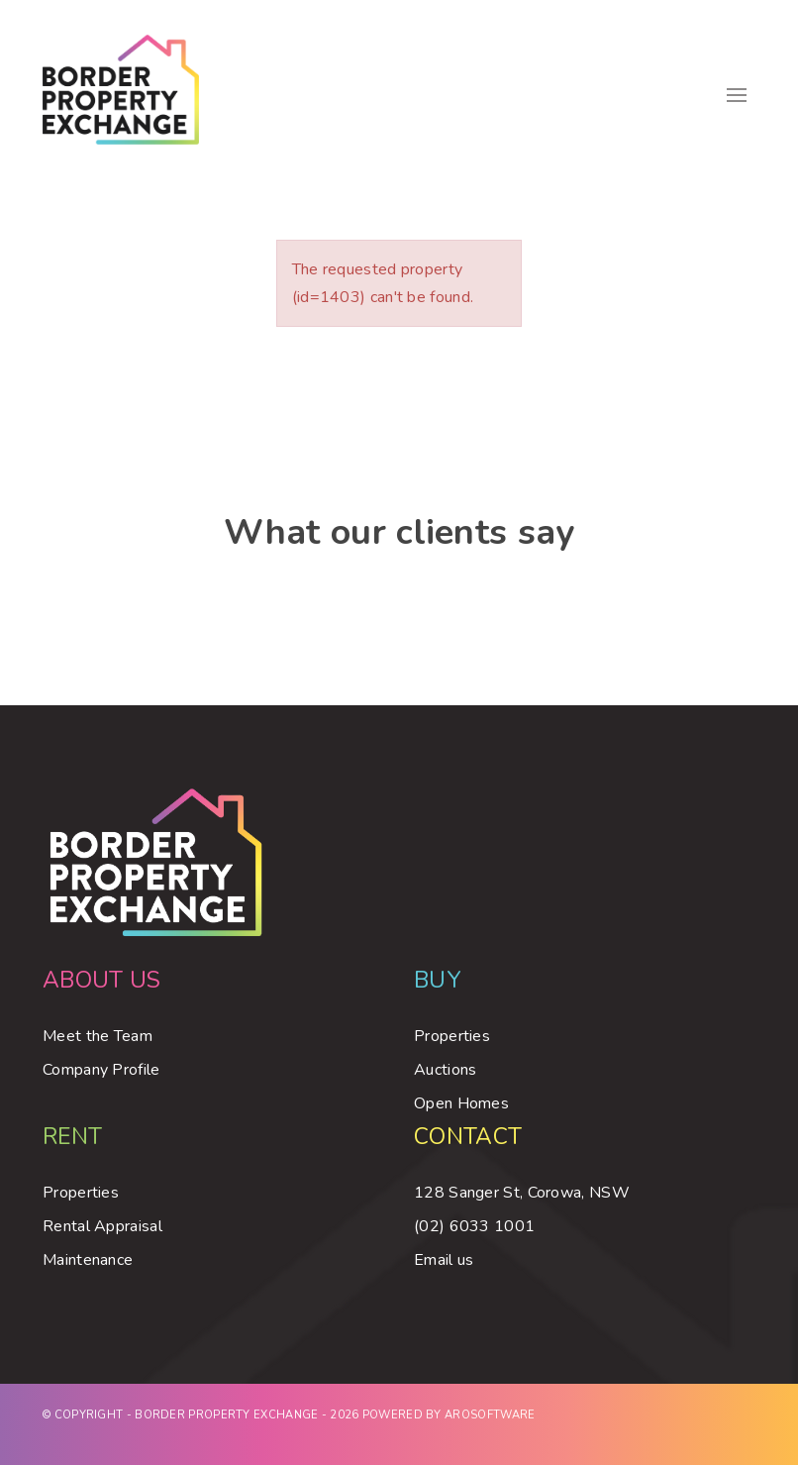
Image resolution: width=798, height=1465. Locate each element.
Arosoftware (490, 1415)
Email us (443, 1260)
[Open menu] (736, 95)
